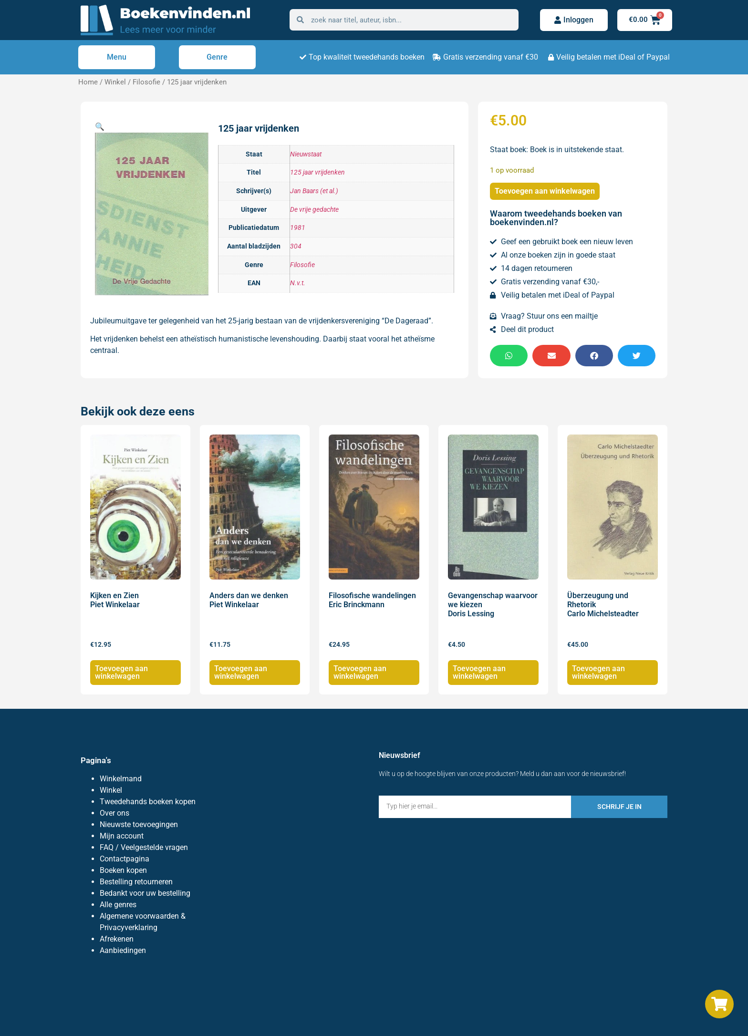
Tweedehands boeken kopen (148, 801)
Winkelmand (121, 778)
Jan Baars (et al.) (314, 191)
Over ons (114, 813)
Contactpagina (124, 858)
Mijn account (122, 835)
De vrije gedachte (314, 210)
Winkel (115, 82)
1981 (297, 228)
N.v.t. (297, 283)
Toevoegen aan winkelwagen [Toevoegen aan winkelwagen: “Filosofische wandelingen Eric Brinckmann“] (359, 672)
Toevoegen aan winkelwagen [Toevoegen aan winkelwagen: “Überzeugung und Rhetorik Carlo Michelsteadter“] (598, 672)
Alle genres (118, 904)
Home (88, 82)
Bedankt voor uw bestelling (145, 893)
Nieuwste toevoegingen (139, 824)
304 (295, 246)
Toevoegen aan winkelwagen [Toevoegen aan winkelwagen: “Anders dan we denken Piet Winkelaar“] (240, 672)
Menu (116, 57)
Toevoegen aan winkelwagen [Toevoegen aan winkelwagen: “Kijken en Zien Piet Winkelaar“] (121, 672)
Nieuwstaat (306, 154)
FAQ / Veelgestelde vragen (144, 847)
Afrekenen (117, 938)
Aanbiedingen (123, 950)
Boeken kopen (123, 870)
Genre (217, 57)
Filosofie (146, 82)
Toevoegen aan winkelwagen (545, 191)
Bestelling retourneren (136, 881)
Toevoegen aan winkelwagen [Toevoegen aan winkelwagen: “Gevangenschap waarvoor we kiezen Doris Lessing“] (479, 672)
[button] (99, 126)
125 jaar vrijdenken (317, 172)
